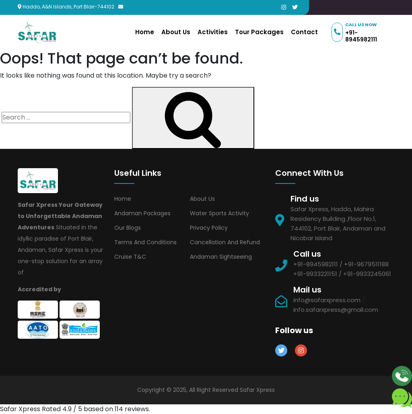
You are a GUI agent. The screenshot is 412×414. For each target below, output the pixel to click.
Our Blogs (127, 228)
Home (144, 32)
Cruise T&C (130, 257)
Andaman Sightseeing (221, 257)
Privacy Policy (209, 228)
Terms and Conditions (145, 242)
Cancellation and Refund (225, 242)
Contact (304, 32)
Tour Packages (259, 32)
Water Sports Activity (219, 213)
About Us (175, 32)
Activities (213, 32)
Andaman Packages (142, 213)
